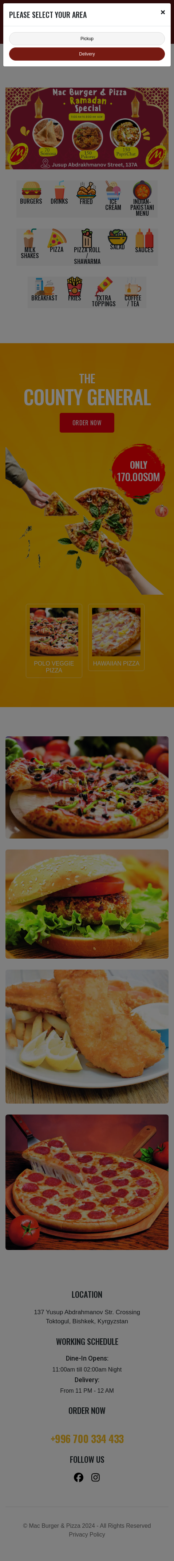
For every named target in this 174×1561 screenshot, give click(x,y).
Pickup (87, 38)
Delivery (87, 54)
